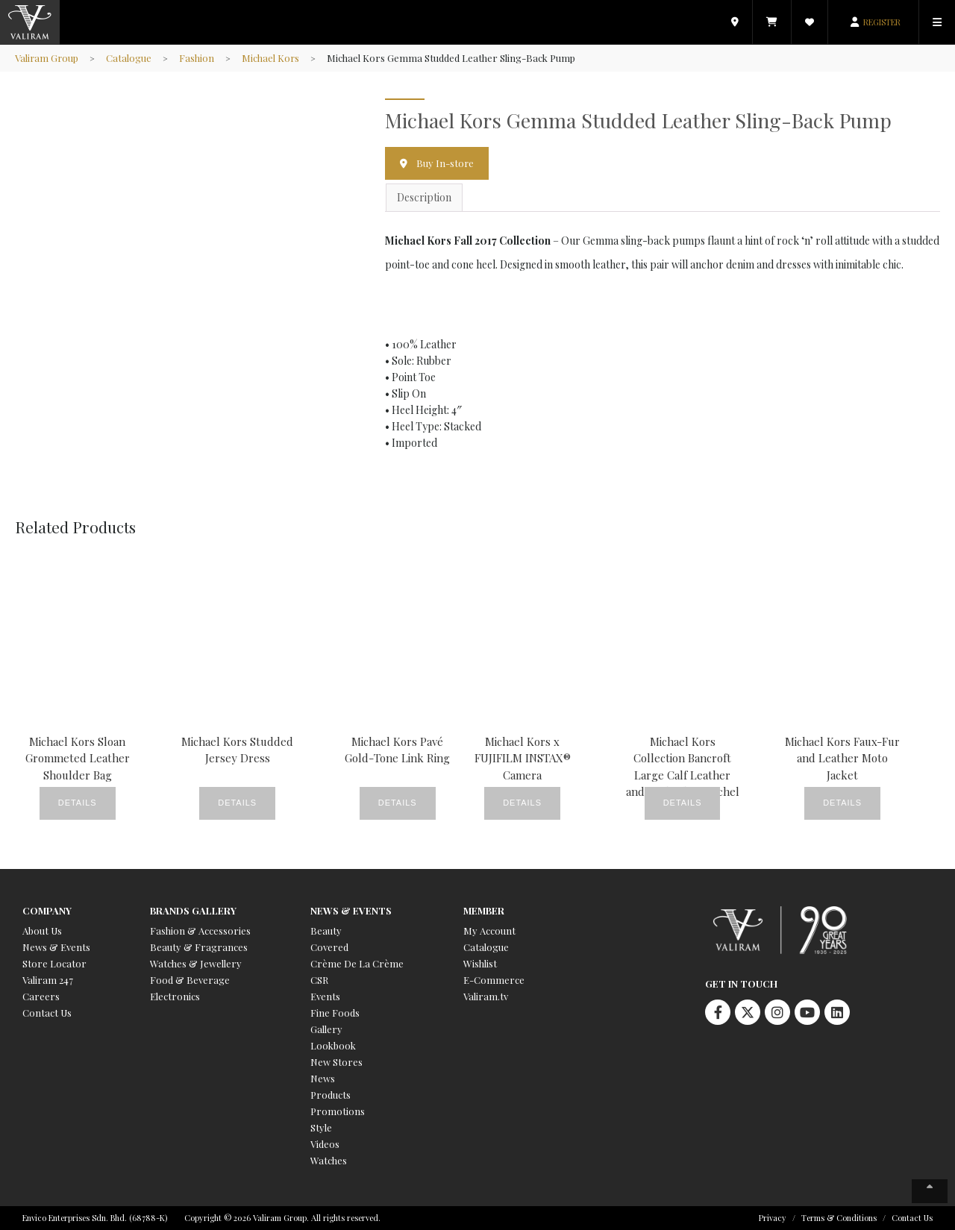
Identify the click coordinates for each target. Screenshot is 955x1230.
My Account (489, 930)
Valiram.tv (485, 996)
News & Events (56, 947)
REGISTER (882, 22)
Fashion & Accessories (200, 930)
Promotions (337, 1111)
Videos (324, 1144)
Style (321, 1127)
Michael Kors (272, 57)
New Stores (336, 1061)
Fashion (198, 57)
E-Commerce (494, 979)
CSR (319, 979)
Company (47, 910)
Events (325, 996)
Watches (328, 1160)
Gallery (326, 1029)
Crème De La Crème (357, 963)
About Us (42, 930)
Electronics (175, 996)
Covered (329, 947)
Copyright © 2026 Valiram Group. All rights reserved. (282, 1217)
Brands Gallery (193, 910)
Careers (41, 996)
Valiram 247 (47, 979)
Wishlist (480, 963)
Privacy (772, 1217)
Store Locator (54, 963)
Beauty (326, 930)
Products (330, 1094)
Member (483, 910)
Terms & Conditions (839, 1217)
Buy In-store (445, 163)
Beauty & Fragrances (199, 947)
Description (424, 198)
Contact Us (47, 1012)
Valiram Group (47, 57)
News (322, 1078)
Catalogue (130, 57)
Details (77, 804)
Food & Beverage (190, 979)
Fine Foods (335, 1012)
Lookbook (333, 1045)
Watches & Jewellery (196, 963)
